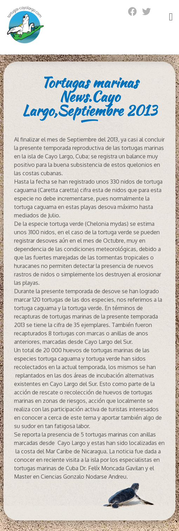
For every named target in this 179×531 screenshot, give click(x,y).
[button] (170, 17)
